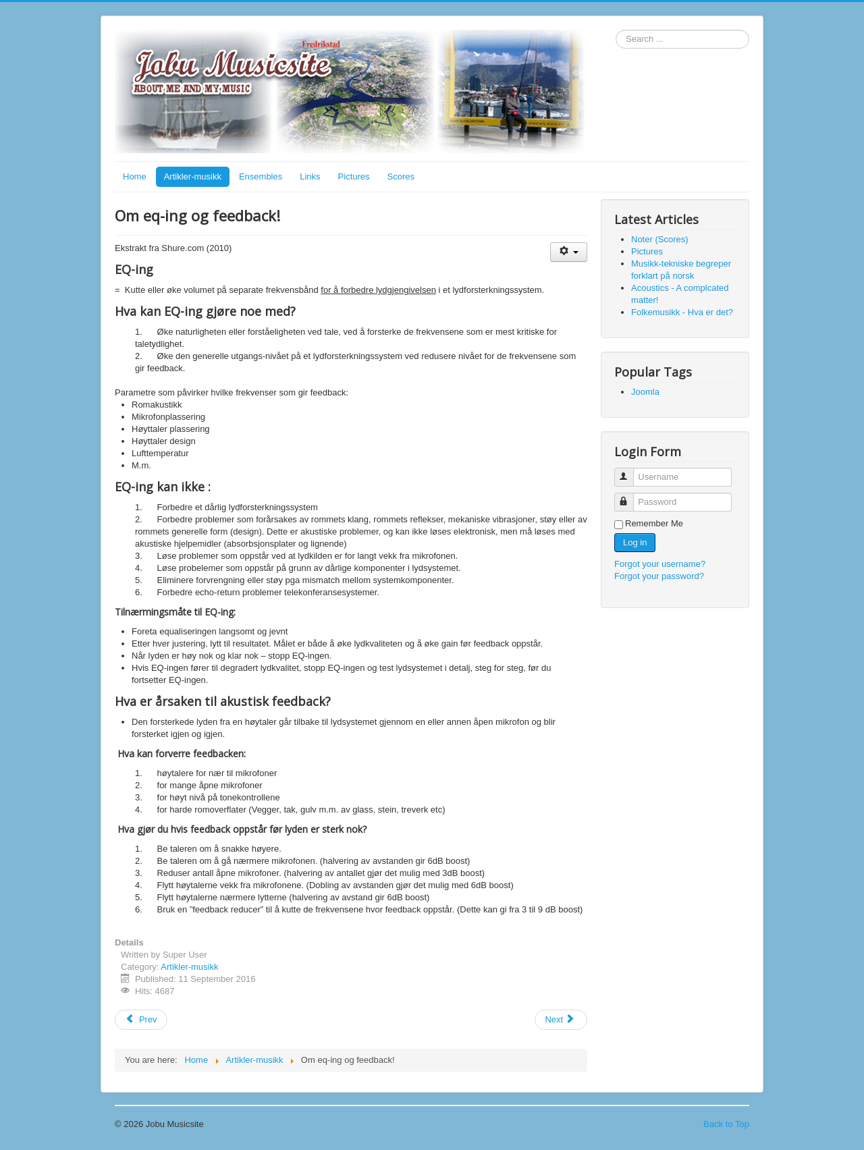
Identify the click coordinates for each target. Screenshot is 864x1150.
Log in (635, 542)
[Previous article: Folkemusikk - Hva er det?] (141, 1020)
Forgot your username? (659, 564)
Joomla (645, 392)
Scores (400, 176)
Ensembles (260, 176)
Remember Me (654, 523)
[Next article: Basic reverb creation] (561, 1020)
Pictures (354, 176)
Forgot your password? (659, 576)
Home (134, 176)
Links (310, 176)
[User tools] (568, 252)
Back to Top (726, 1124)
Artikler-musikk (192, 176)
